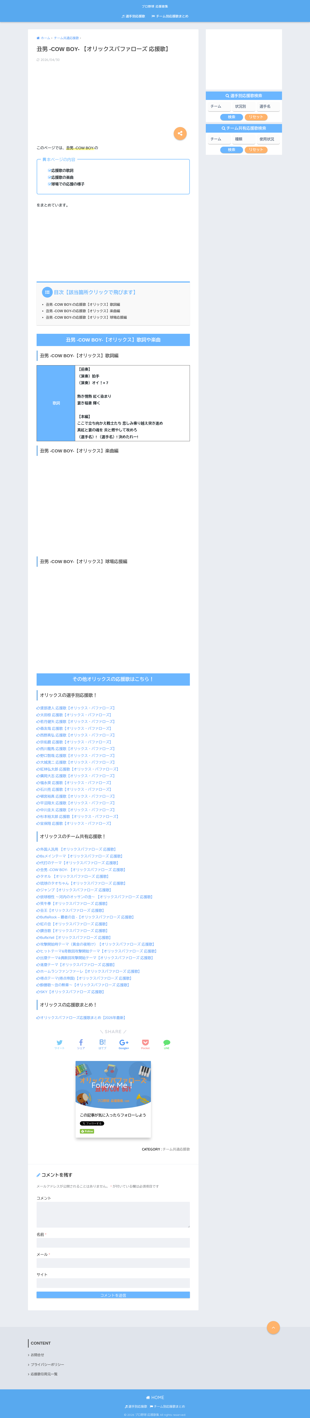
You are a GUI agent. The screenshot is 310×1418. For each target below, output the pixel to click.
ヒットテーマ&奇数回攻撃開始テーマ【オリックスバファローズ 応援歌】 (99, 950)
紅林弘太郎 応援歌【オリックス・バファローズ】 (79, 769)
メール (43, 1253)
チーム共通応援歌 (176, 1148)
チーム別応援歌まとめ (170, 16)
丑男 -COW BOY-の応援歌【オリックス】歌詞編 (84, 304)
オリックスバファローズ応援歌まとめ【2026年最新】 (83, 1016)
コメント (44, 1197)
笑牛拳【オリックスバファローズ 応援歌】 (74, 903)
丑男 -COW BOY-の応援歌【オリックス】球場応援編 (87, 317)
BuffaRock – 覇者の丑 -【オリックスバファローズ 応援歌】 (87, 916)
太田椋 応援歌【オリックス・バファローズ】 (76, 715)
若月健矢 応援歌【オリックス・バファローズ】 (78, 721)
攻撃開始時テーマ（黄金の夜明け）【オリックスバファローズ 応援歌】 (98, 943)
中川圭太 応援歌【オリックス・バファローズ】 (78, 809)
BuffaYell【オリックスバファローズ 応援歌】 (76, 936)
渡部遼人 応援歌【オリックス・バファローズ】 (78, 708)
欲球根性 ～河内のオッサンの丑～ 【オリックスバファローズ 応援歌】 (97, 896)
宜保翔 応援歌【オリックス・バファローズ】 (76, 823)
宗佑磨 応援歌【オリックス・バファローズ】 (76, 742)
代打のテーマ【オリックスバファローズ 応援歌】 (79, 862)
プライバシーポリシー (48, 1363)
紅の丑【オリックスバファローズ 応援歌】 (74, 923)
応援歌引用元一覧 (44, 1373)
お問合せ (38, 1353)
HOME (155, 1396)
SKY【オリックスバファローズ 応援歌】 (72, 990)
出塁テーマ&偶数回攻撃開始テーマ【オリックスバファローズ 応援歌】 (97, 957)
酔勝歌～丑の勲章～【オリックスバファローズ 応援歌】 (85, 984)
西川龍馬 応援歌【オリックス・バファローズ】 (78, 749)
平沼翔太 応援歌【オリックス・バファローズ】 (78, 802)
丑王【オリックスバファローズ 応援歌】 (72, 909)
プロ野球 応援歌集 (155, 6)
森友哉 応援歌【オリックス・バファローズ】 (76, 728)
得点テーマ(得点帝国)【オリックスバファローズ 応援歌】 (86, 977)
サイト (42, 1273)
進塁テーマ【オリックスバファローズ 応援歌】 (78, 963)
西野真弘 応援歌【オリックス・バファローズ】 (78, 735)
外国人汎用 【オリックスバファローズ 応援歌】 (78, 848)
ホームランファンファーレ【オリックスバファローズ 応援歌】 (90, 970)
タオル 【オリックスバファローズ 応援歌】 (74, 876)
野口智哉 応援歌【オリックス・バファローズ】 (78, 755)
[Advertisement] (113, 100)
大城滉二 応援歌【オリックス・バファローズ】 (78, 762)
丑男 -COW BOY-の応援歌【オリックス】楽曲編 (84, 311)
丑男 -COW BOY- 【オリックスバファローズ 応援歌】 (83, 869)
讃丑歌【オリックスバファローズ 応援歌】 (74, 929)
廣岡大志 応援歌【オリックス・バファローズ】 (78, 775)
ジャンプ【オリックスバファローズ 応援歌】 (76, 889)
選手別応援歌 (133, 16)
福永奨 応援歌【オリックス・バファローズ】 (76, 782)
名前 (41, 1233)
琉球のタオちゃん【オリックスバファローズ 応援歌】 (83, 882)
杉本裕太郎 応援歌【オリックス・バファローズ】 (79, 816)
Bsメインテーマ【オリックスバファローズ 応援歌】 (82, 855)
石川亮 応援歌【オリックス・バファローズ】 (76, 789)
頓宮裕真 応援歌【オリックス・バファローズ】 (78, 796)
